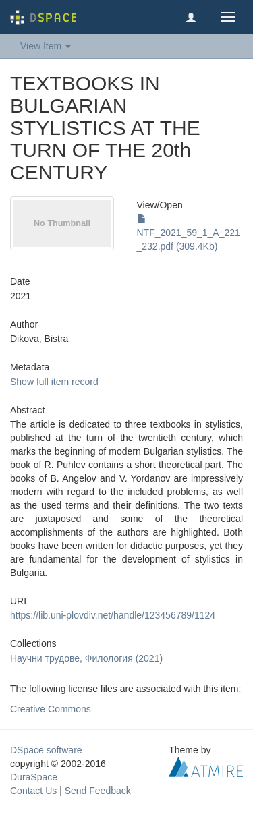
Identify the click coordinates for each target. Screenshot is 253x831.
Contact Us (33, 790)
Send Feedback (98, 790)
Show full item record (54, 381)
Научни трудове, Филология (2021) (86, 658)
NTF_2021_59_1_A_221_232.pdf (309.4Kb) (188, 233)
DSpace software (46, 750)
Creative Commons (50, 709)
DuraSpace (33, 777)
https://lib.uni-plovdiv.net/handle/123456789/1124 (112, 615)
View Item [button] (45, 45)
